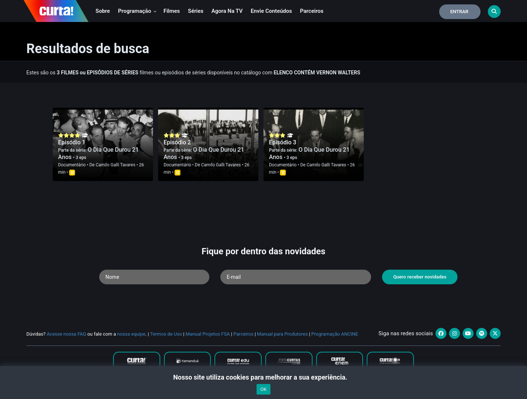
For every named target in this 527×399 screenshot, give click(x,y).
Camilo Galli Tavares (115, 164)
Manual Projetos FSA (208, 334)
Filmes (172, 11)
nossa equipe (131, 334)
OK (263, 389)
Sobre (103, 11)
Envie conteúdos (271, 11)
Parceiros (312, 11)
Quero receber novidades (419, 277)
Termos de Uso (166, 334)
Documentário (72, 164)
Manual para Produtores (282, 334)
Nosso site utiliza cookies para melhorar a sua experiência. (263, 377)
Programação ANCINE (334, 334)
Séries (195, 11)
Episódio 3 (282, 142)
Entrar (459, 11)
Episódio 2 (177, 142)
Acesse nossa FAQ (66, 334)
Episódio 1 (72, 142)
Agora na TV (227, 11)
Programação (137, 11)
